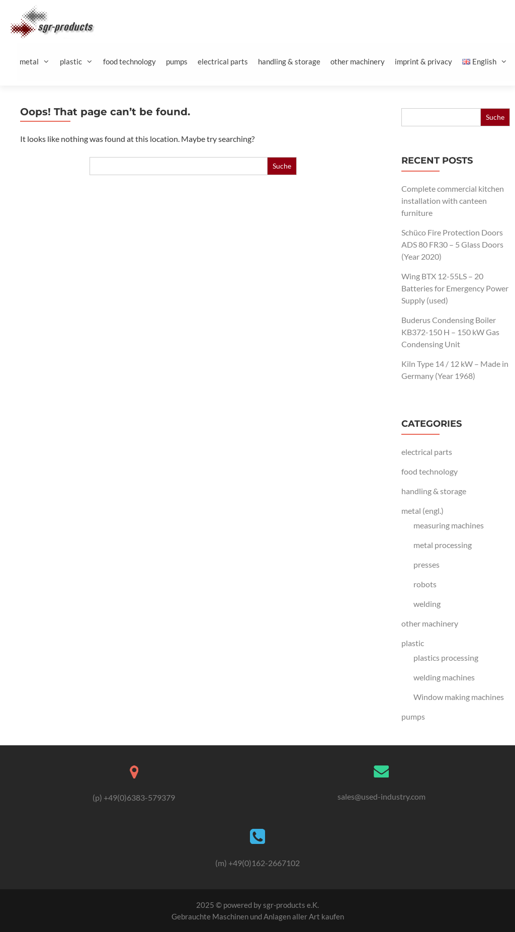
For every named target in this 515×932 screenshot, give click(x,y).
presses (426, 564)
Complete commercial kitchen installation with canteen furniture (452, 200)
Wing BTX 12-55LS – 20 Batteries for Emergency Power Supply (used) (454, 288)
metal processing (442, 545)
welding (427, 603)
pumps (177, 61)
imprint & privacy (423, 61)
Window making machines (458, 697)
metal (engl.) (422, 510)
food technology (129, 61)
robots (425, 584)
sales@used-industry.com (381, 796)
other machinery (357, 61)
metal (38, 62)
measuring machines (448, 525)
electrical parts (223, 61)
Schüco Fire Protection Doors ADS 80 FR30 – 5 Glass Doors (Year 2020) (452, 244)
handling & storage (289, 61)
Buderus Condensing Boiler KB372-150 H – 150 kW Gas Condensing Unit (450, 332)
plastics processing (445, 657)
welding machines (444, 677)
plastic (80, 62)
